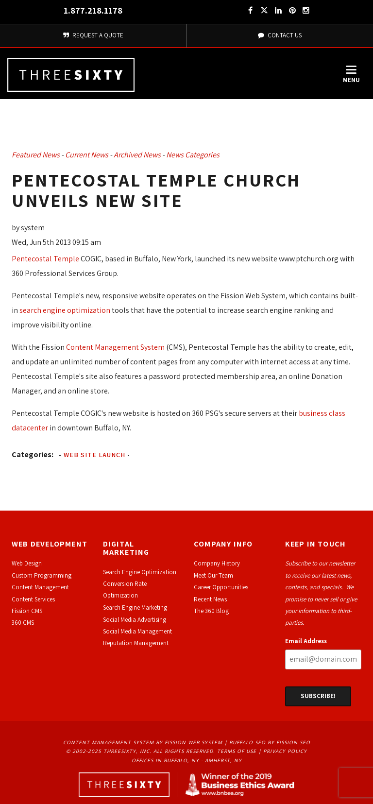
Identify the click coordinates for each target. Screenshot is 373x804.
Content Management (40, 587)
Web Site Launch (94, 454)
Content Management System (115, 347)
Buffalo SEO (247, 742)
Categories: (32, 454)
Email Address (306, 641)
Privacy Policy (285, 751)
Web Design (27, 563)
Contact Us (280, 35)
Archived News (137, 155)
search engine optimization (64, 310)
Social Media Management (137, 631)
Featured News (36, 155)
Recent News (210, 599)
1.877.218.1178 (93, 10)
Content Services (33, 599)
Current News (86, 155)
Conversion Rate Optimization (125, 589)
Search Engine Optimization (139, 572)
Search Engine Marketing (135, 607)
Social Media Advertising (134, 620)
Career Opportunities (221, 587)
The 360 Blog (211, 611)
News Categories (193, 155)
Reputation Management (136, 643)
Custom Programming (41, 575)
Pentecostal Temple (45, 259)
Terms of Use (236, 751)
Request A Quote (93, 35)
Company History (217, 563)
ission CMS (28, 611)
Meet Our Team (213, 575)
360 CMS (23, 622)
